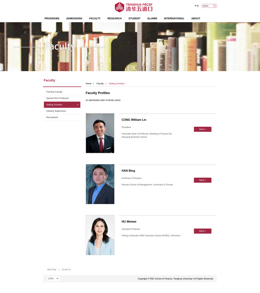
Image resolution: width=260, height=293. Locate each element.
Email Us (66, 269)
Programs (52, 18)
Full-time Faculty (54, 92)
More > (202, 129)
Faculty (95, 18)
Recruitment (52, 117)
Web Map (51, 269)
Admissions (74, 18)
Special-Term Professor (57, 98)
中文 (197, 6)
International (174, 18)
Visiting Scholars (54, 104)
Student (134, 18)
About (195, 18)
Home (89, 83)
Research (114, 18)
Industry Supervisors (56, 111)
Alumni (152, 18)
